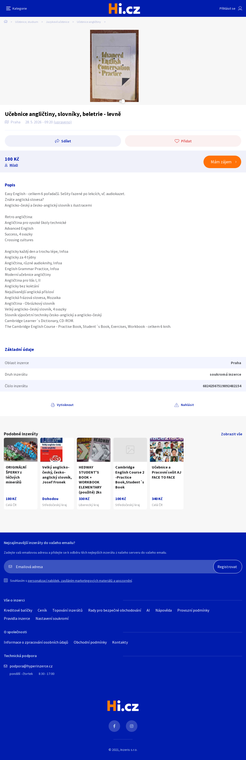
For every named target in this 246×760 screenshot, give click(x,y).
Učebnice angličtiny (89, 22)
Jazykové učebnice (57, 22)
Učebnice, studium (26, 22)
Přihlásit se (227, 8)
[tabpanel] (33, 66)
